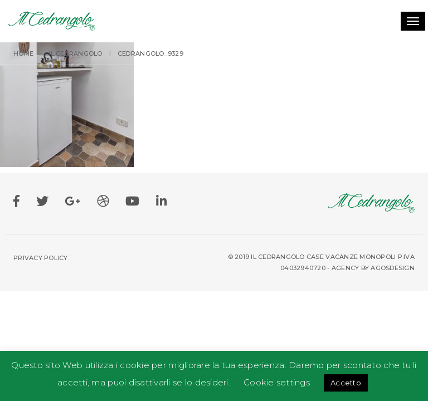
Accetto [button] (345, 382)
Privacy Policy (40, 258)
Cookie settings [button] (277, 382)
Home (23, 53)
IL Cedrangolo (75, 53)
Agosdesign (393, 268)
